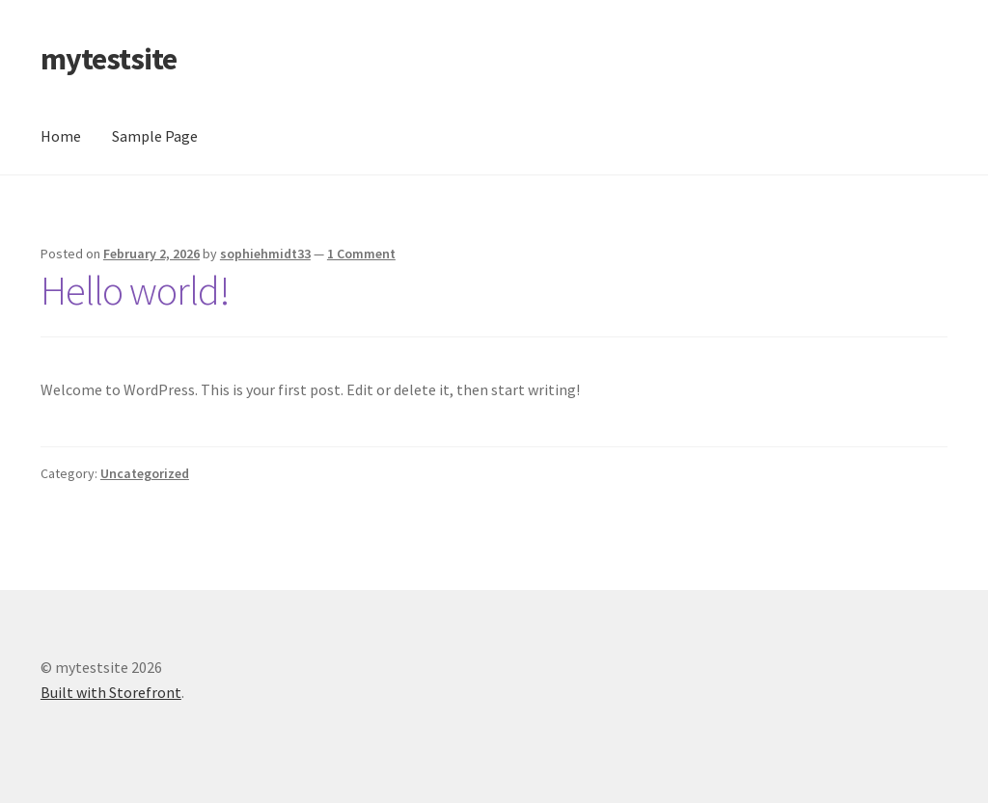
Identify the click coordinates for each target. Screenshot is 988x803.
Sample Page (155, 136)
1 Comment (361, 253)
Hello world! (135, 290)
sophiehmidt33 (265, 253)
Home (61, 136)
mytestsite (109, 59)
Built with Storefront (111, 692)
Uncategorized (144, 473)
